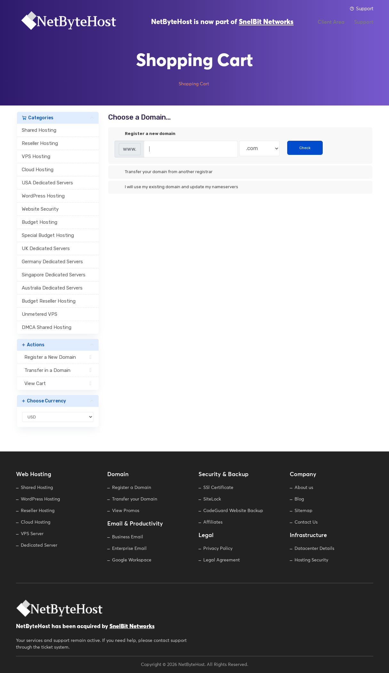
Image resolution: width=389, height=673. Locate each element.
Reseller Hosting (40, 143)
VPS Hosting (36, 156)
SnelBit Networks (266, 25)
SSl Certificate (218, 487)
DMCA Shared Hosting (46, 327)
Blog (299, 499)
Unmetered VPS (39, 314)
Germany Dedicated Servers (52, 262)
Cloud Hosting (37, 169)
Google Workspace (131, 560)
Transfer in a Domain (58, 370)
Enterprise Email (129, 548)
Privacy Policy (217, 548)
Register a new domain (145, 134)
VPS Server (32, 534)
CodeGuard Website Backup (233, 511)
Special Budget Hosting (48, 235)
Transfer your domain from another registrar (164, 172)
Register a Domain (131, 487)
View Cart (58, 383)
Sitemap (303, 511)
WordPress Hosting (43, 196)
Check (305, 148)
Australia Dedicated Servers (52, 288)
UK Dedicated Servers (46, 248)
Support (361, 8)
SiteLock (212, 499)
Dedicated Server (39, 545)
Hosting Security (311, 560)
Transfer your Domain (134, 499)
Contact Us (306, 522)
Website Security (40, 209)
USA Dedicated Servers (47, 183)
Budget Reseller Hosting (49, 301)
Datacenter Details (314, 548)
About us (304, 487)
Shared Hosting (39, 130)
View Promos (125, 511)
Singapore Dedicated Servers (53, 275)
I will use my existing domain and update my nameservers (176, 187)
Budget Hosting (39, 222)
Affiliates (213, 522)
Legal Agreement (221, 560)
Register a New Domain (58, 357)
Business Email (127, 537)
